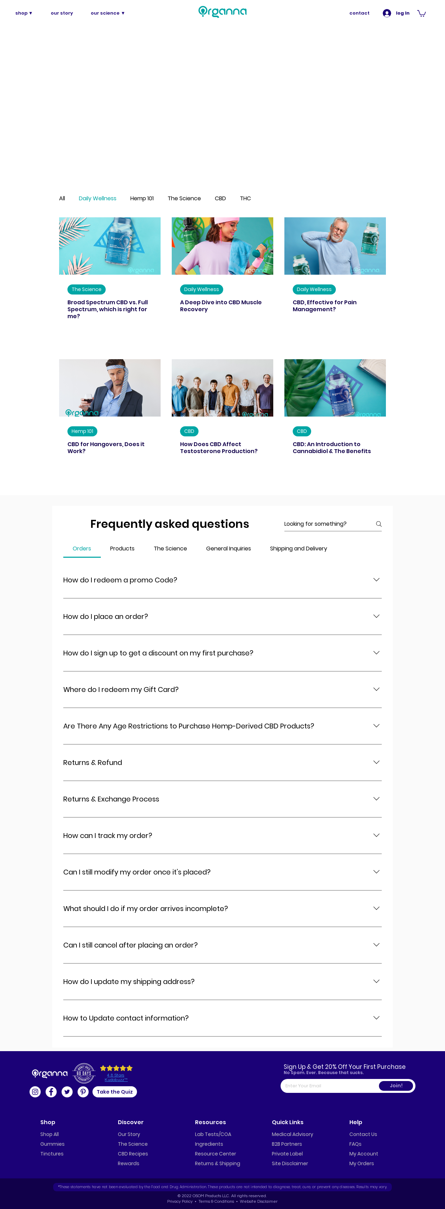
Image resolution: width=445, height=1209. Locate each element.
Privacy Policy (180, 1201)
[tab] (82, 549)
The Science (184, 198)
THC (245, 198)
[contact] (359, 13)
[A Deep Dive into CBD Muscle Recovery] (222, 246)
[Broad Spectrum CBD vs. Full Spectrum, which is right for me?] (110, 246)
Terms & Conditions (215, 1201)
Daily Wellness (97, 198)
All (62, 198)
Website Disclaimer (258, 1201)
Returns (204, 1163)
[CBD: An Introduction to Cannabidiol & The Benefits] (335, 388)
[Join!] (396, 1086)
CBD (220, 198)
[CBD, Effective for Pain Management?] (335, 246)
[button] (421, 13)
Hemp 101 (142, 198)
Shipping (229, 1163)
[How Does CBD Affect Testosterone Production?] (222, 388)
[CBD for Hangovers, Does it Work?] (110, 388)
